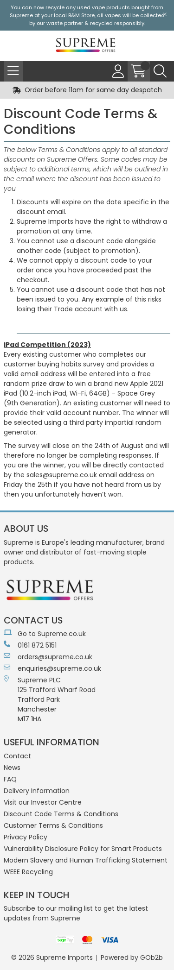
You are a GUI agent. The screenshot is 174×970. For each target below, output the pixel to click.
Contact (17, 756)
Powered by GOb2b (132, 957)
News (12, 767)
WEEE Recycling (28, 871)
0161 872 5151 (30, 645)
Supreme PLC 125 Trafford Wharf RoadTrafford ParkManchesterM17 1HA (50, 699)
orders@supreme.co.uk (48, 656)
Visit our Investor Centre (43, 802)
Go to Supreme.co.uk (45, 633)
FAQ (10, 779)
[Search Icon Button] (160, 71)
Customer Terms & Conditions (53, 825)
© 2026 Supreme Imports (52, 957)
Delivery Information (37, 790)
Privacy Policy (25, 837)
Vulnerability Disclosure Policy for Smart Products (83, 848)
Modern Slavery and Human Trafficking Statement (86, 860)
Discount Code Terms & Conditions (61, 814)
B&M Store (81, 15)
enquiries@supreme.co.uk (52, 668)
